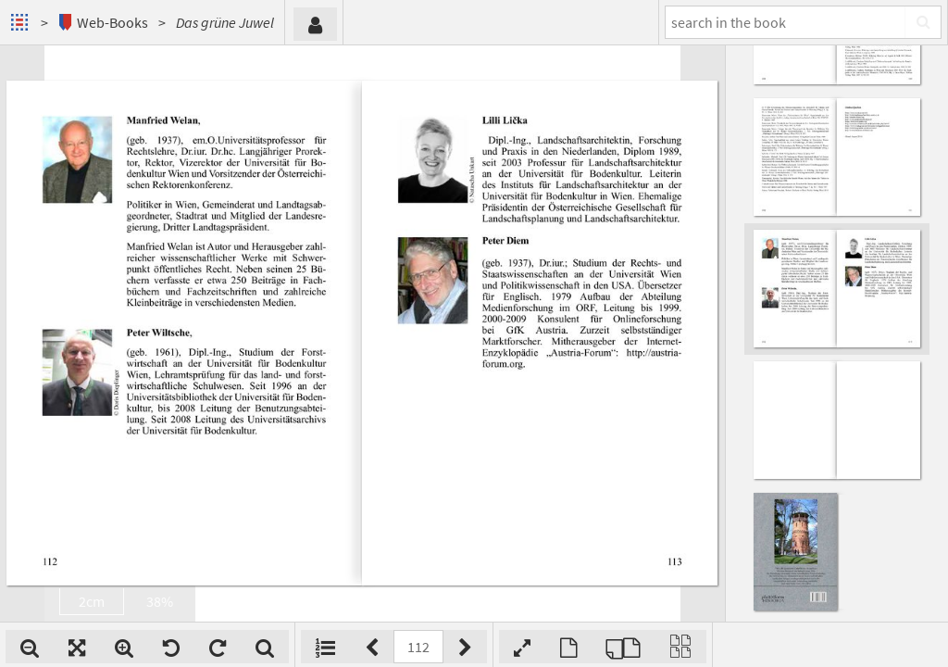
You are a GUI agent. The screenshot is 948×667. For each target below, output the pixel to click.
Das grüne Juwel (225, 22)
